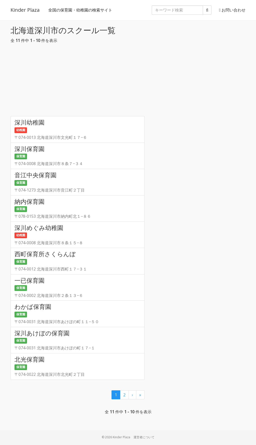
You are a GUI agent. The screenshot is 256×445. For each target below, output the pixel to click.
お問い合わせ (232, 10)
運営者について (144, 437)
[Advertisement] (128, 81)
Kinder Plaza (25, 9)
